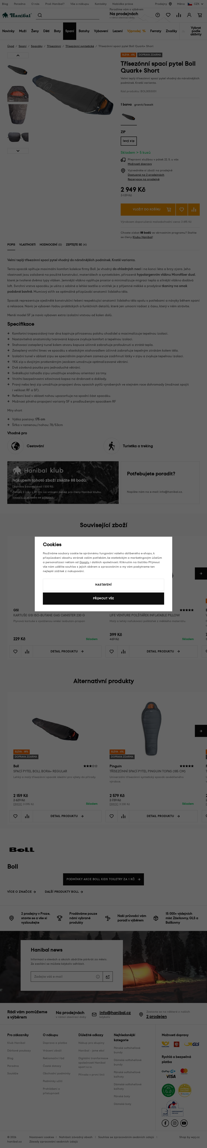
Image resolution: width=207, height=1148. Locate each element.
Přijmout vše (103, 598)
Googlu (84, 562)
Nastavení (103, 584)
